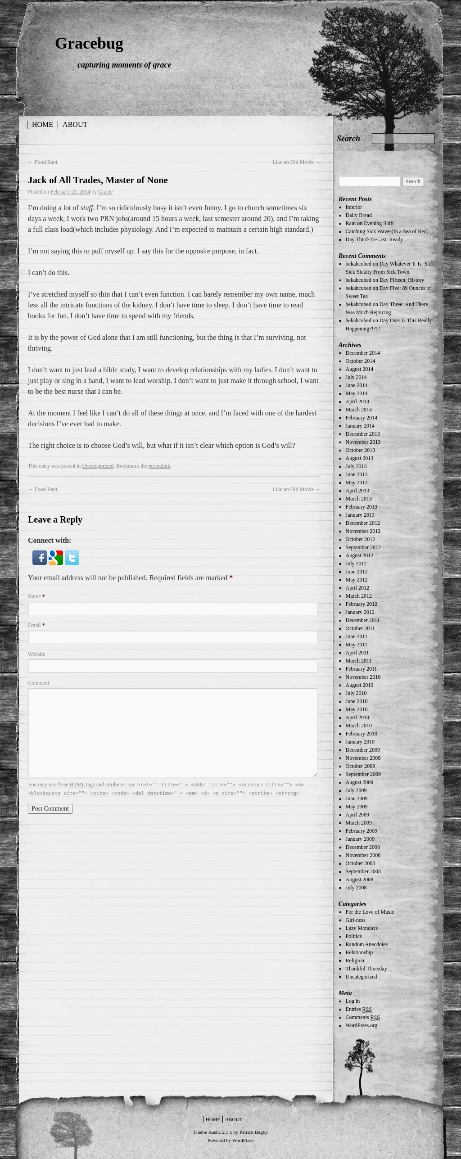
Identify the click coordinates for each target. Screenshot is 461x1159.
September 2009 (363, 774)
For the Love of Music (370, 912)
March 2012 (359, 596)
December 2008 (363, 847)
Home (42, 124)
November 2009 (363, 758)
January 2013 (360, 515)
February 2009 (361, 831)
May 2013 (357, 482)
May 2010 (357, 709)
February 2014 (361, 418)
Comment (38, 683)
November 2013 (363, 442)
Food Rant (42, 162)
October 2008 (360, 863)
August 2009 (360, 782)
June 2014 (357, 385)
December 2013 (363, 434)
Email (36, 625)
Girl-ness (356, 920)
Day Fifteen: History (402, 280)
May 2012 (357, 580)
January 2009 (360, 839)
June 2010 (357, 701)
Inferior (354, 207)
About (75, 124)
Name (36, 596)
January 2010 (360, 742)
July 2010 (356, 693)
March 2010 (359, 725)
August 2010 (360, 685)
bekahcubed (358, 264)
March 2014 (359, 409)
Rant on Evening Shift (370, 223)
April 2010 (357, 717)
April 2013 (357, 490)
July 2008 (356, 887)
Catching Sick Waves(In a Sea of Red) (387, 231)
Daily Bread (359, 215)
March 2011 (359, 661)
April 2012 (357, 588)
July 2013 (356, 466)
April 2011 (357, 652)
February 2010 (361, 734)
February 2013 (361, 507)
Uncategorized (97, 466)
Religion (355, 960)
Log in (353, 1001)
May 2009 (357, 806)
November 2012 (363, 531)
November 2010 (363, 677)
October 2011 (360, 628)
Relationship (359, 952)
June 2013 (357, 474)
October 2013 (360, 450)
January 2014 (360, 426)
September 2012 (363, 547)
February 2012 (361, 604)
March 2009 (359, 823)
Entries (359, 1009)
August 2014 (360, 369)
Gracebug (89, 43)
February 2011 (361, 669)
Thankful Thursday (366, 968)
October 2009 (360, 766)
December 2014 (363, 353)
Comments (363, 1017)
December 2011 (363, 620)
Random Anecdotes (367, 944)
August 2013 (360, 458)
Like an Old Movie (296, 162)
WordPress (242, 1140)
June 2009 (357, 798)
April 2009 (357, 815)
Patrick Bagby (254, 1132)
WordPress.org (361, 1025)
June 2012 (357, 571)
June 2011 (357, 636)
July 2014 (356, 377)
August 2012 (360, 555)
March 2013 (359, 499)
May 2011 (357, 644)
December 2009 (363, 750)
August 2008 (360, 879)
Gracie (105, 192)
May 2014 (357, 393)
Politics (354, 936)
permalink (160, 466)
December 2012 (363, 523)
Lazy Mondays (362, 928)
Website (36, 654)
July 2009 (356, 790)
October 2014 (360, 361)
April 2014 (357, 401)
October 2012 (360, 539)
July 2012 (356, 563)
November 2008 (363, 855)
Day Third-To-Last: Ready (374, 239)
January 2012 (360, 612)
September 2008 (363, 871)
